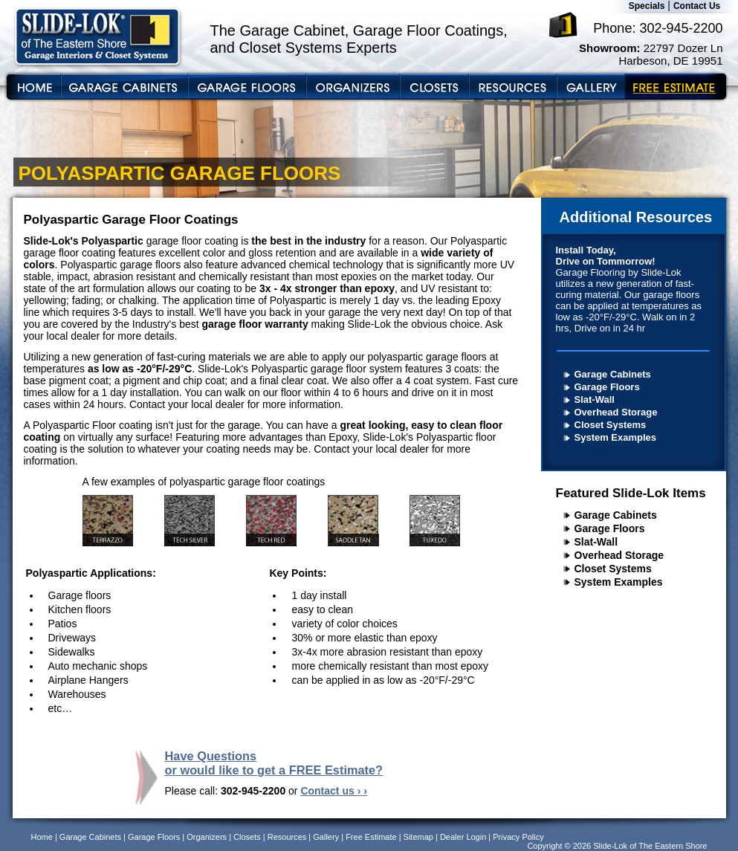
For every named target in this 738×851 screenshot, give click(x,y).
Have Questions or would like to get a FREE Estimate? (274, 763)
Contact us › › (333, 791)
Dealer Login (463, 836)
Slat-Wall (594, 399)
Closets (247, 836)
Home (42, 836)
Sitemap (418, 836)
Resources (287, 836)
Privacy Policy (518, 836)
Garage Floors (607, 386)
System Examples (615, 437)
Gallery (326, 836)
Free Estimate (371, 836)
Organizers (207, 836)
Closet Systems (610, 424)
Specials (647, 6)
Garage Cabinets (612, 374)
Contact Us (696, 6)
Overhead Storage (616, 412)
